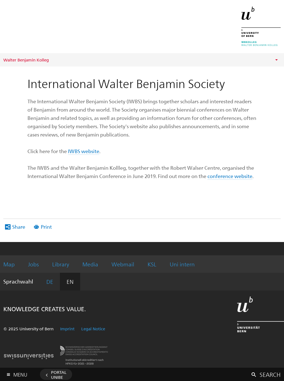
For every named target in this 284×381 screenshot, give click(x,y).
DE (49, 281)
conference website (229, 176)
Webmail (122, 264)
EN (70, 281)
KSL (152, 264)
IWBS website (83, 151)
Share (18, 226)
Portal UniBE (59, 374)
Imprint (67, 328)
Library (60, 264)
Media (90, 264)
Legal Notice (93, 328)
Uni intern (182, 264)
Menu (20, 373)
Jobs (33, 264)
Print (46, 226)
